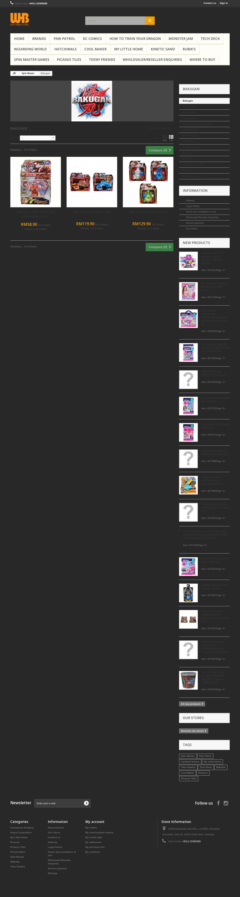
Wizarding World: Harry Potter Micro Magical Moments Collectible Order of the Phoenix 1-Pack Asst (36, 535)
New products (27, 242)
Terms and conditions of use (31, 211)
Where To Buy (202, 59)
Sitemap (52, 873)
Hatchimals (65, 49)
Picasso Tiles (69, 59)
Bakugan (19, 100)
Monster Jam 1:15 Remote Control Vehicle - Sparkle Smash (44, 258)
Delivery (21, 200)
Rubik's (189, 49)
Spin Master (19, 756)
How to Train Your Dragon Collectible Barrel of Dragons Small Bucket (44, 677)
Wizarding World (30, 49)
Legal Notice (23, 206)
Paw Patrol (36, 756)
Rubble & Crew (22, 147)
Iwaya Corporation (21, 832)
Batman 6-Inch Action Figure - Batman (46, 586)
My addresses (93, 842)
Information (26, 190)
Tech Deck (210, 38)
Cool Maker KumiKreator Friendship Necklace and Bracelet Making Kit (45, 317)
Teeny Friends (102, 59)
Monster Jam (181, 38)
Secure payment (25, 223)
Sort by (71, 137)
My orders (91, 827)
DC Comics (92, 38)
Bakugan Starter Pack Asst (204, 212)
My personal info (95, 847)
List (227, 138)
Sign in (224, 3)
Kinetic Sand (163, 49)
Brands (39, 38)
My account (94, 821)
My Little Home (128, 49)
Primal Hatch (17, 852)
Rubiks (18, 158)
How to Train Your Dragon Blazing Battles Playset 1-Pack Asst (47, 616)
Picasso (34, 772)
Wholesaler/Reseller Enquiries (152, 59)
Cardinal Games (21, 761)
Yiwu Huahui (19, 767)
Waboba (52, 767)
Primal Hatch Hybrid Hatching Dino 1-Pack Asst (46, 507)
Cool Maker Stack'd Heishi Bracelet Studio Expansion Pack (46, 348)
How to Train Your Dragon (135, 38)
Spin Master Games (31, 59)
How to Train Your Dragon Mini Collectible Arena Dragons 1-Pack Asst (46, 646)
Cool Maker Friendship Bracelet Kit (47, 399)
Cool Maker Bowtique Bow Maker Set (46, 560)
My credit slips (93, 837)
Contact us (209, 3)
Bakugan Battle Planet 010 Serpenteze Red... (92, 214)
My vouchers (92, 852)
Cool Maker (95, 49)
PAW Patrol (64, 38)
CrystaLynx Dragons (22, 827)
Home (19, 38)
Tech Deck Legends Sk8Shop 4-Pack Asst (46, 452)
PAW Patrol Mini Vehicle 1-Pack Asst (45, 373)
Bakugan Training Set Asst (148, 212)
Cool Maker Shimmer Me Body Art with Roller (46, 287)
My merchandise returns (99, 832)
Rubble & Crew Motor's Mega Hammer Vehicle (43, 480)
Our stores (22, 228)
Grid (221, 138)
